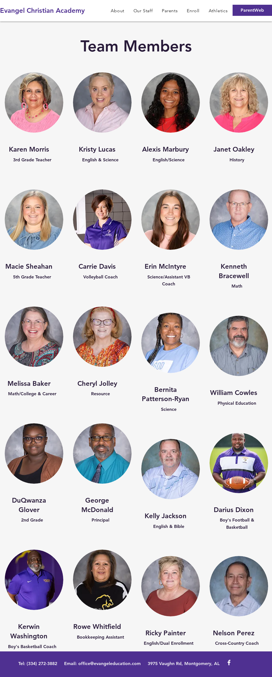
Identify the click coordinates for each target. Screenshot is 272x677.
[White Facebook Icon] (229, 662)
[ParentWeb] (252, 10)
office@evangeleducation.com (109, 663)
